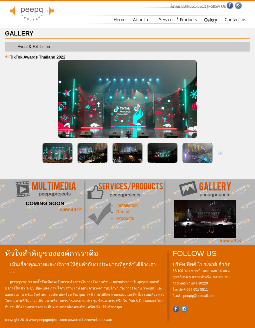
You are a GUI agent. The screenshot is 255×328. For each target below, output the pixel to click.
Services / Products (178, 20)
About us (142, 20)
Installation (127, 205)
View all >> (71, 209)
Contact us (235, 20)
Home (120, 20)
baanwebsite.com (98, 319)
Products (125, 218)
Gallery (210, 20)
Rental (122, 211)
